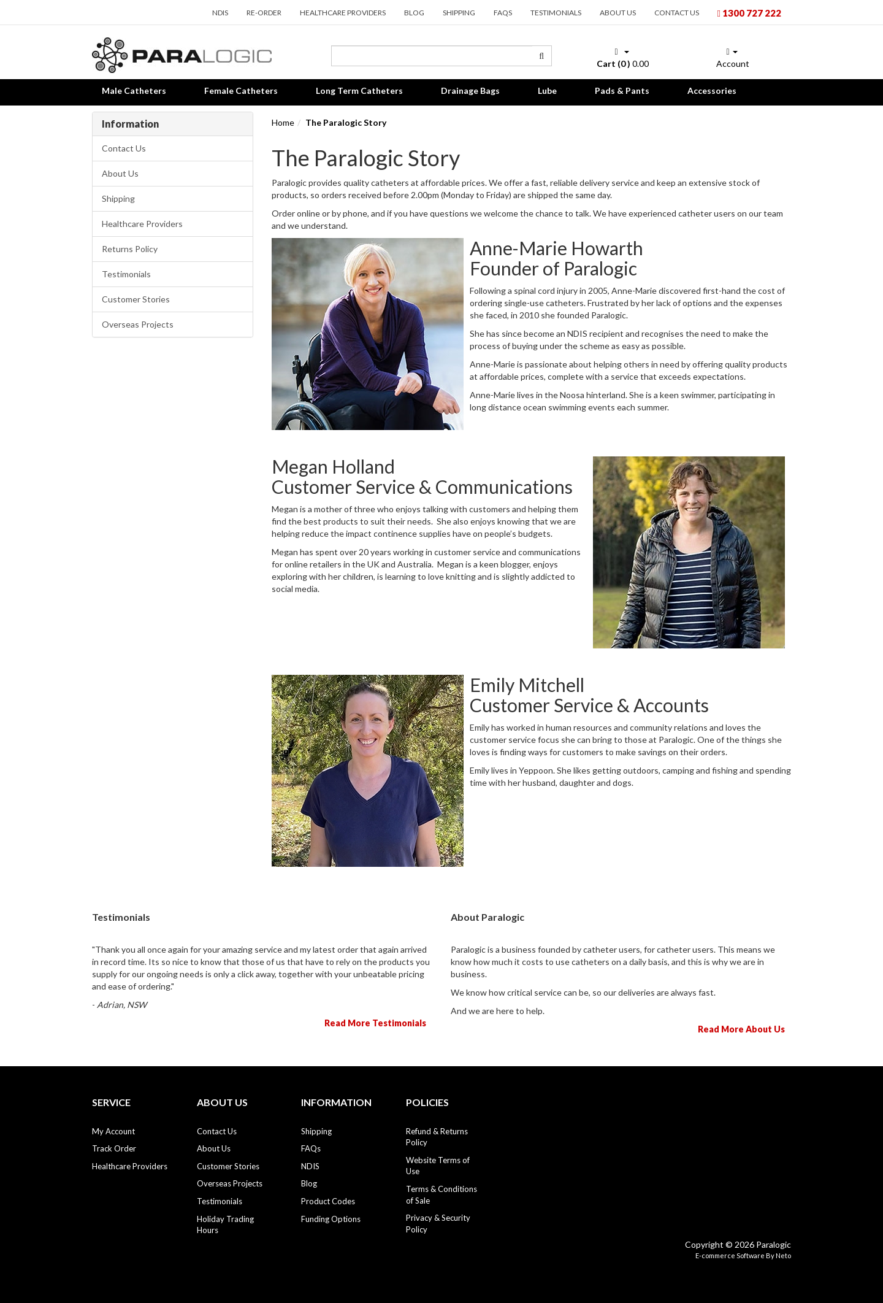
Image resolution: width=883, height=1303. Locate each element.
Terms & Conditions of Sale (441, 1194)
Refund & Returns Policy (437, 1137)
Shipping (459, 12)
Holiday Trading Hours (225, 1225)
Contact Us (676, 12)
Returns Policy (130, 249)
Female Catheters (241, 90)
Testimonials (555, 12)
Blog (414, 12)
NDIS (220, 12)
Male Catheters (134, 90)
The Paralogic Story (345, 122)
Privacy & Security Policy (438, 1223)
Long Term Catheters (359, 90)
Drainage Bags (470, 90)
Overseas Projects (138, 324)
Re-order (264, 12)
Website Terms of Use (438, 1166)
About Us (618, 12)
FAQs (503, 12)
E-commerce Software (730, 1255)
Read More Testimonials (375, 1023)
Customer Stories (136, 299)
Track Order (114, 1148)
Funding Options (331, 1219)
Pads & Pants (622, 90)
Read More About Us (741, 1029)
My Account (113, 1131)
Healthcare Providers (343, 12)
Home (283, 122)
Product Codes (328, 1201)
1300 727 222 (749, 12)
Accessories (711, 90)
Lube (547, 90)
